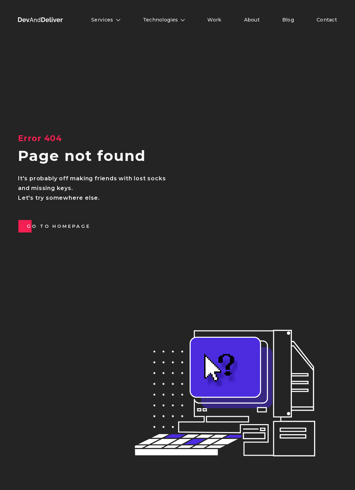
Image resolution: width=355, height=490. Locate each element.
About (252, 20)
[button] (40, 20)
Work (214, 20)
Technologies (164, 20)
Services (105, 20)
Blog (288, 20)
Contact (327, 20)
